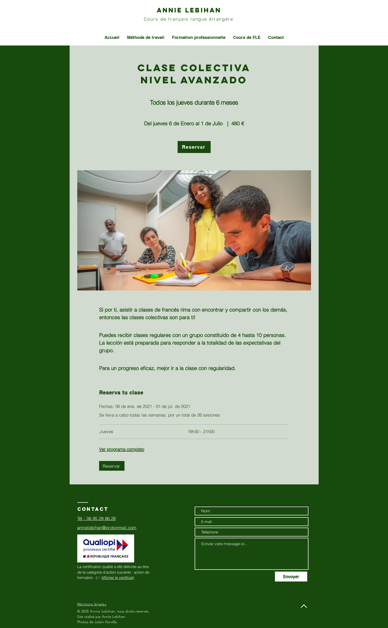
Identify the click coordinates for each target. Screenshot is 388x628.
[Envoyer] (291, 576)
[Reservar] (194, 147)
